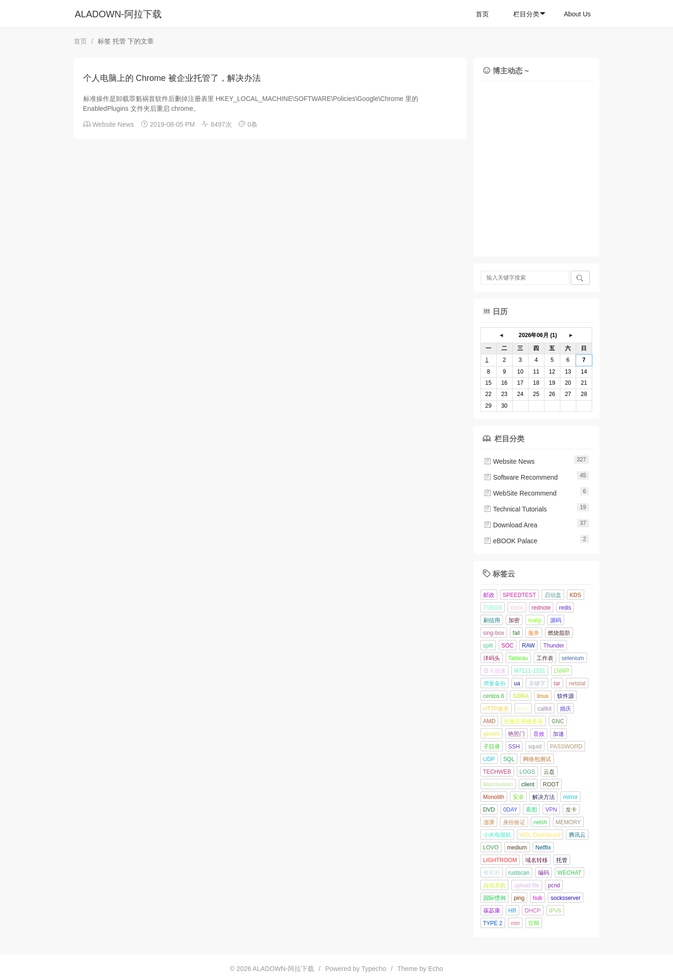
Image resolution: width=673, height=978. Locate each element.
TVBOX (492, 607)
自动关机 (494, 885)
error (523, 708)
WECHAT (569, 873)
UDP (489, 759)
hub (537, 898)
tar (557, 683)
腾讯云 (577, 835)
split (488, 645)
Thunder (553, 645)
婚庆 (565, 708)
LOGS (527, 772)
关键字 (537, 683)
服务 (533, 633)
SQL (509, 759)
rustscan (519, 873)
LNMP (561, 671)
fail (516, 633)
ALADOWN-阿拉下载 (118, 14)
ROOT (551, 784)
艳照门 (516, 734)
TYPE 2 (492, 923)
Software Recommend (521, 477)
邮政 (488, 595)
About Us (577, 14)
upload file (527, 885)
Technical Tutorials (515, 509)
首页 (482, 14)
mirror (570, 797)
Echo (435, 968)
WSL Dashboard (540, 835)
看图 (531, 809)
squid (535, 746)
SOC (507, 645)
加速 (558, 734)
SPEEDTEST (519, 595)
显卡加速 (494, 671)
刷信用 (491, 620)
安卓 (518, 797)
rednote (541, 607)
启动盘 (552, 595)
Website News (113, 124)
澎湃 (488, 822)
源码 (555, 620)
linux (543, 696)
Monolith (493, 797)
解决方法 (543, 797)
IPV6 (555, 910)
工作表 (545, 658)
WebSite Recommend (520, 493)
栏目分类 (529, 14)
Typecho (373, 968)
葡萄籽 (491, 873)
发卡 (571, 809)
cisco (516, 607)
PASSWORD (566, 746)
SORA (521, 696)
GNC (557, 721)
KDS (575, 595)
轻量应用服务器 (523, 721)
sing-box (493, 633)
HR (512, 910)
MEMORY (568, 822)
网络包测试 (537, 759)
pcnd (554, 885)
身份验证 (514, 822)
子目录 (491, 746)
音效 (538, 734)
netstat (577, 683)
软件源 (565, 696)
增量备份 (494, 683)
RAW (528, 645)
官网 (533, 923)
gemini (491, 734)
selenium (573, 658)
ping (519, 898)
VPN (551, 809)
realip (535, 620)
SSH (514, 746)
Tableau (518, 658)
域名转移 (536, 860)
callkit (544, 708)
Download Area (510, 525)
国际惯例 (494, 898)
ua (517, 683)
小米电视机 (497, 835)
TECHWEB (497, 772)
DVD (489, 809)
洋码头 (491, 658)
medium (517, 847)
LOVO (491, 847)
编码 (543, 873)
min (515, 923)
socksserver (565, 898)
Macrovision (498, 784)
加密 (514, 620)
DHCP (533, 910)
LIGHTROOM (500, 860)
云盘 (549, 772)
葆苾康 (491, 910)
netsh (540, 822)
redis (565, 607)
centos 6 (493, 696)
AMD (489, 721)
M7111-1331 (529, 671)
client (528, 784)
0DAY (510, 809)
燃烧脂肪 (559, 633)
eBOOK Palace (510, 541)
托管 (561, 860)
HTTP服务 (496, 708)
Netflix (543, 847)
